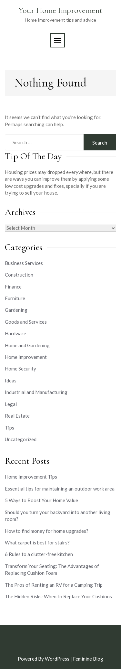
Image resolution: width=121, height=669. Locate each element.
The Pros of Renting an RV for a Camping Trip (54, 585)
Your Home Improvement (60, 10)
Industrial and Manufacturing (36, 392)
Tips (9, 428)
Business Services (24, 263)
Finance (13, 286)
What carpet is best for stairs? (37, 542)
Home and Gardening (27, 345)
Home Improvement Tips (31, 477)
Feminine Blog (88, 659)
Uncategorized (20, 439)
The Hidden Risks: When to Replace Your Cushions (58, 596)
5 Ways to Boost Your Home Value (41, 500)
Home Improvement (26, 357)
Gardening (16, 310)
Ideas (10, 380)
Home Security (20, 368)
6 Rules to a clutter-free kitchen (39, 554)
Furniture (15, 298)
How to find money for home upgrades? (46, 531)
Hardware (15, 333)
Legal (11, 404)
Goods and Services (26, 322)
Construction (19, 275)
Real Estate (17, 416)
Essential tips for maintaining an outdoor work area (60, 489)
